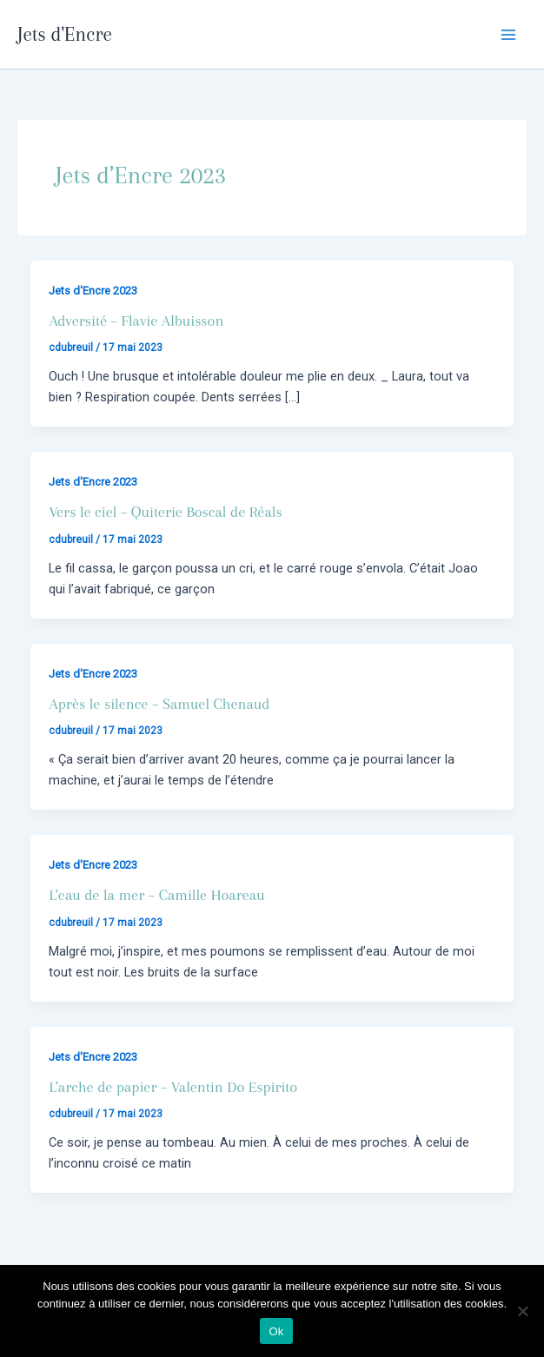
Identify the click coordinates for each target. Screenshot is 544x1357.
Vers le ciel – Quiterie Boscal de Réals (165, 511)
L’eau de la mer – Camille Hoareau (156, 895)
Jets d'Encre (64, 34)
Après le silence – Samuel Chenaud (159, 703)
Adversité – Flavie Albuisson (136, 320)
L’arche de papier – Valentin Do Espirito (173, 1087)
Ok (276, 1331)
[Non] (522, 1311)
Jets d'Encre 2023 (93, 290)
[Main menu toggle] (508, 35)
